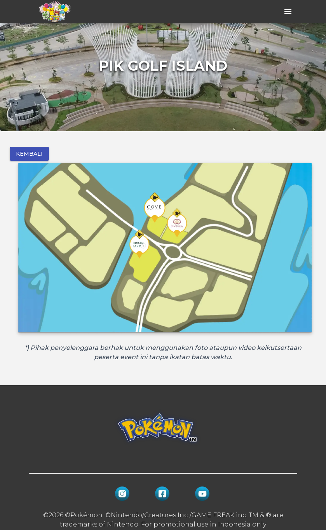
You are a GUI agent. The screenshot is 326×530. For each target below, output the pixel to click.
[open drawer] (288, 11)
